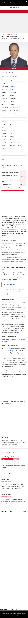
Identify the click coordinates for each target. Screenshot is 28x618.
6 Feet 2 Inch (13, 92)
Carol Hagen (10, 350)
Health (21, 11)
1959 (16, 76)
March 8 (12, 76)
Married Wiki (14, 8)
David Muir (12, 284)
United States (13, 86)
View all (25, 511)
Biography (3, 11)
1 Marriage (9, 188)
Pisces (11, 89)
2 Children (19, 188)
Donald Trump (18, 330)
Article (12, 11)
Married (17, 11)
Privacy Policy (17, 2)
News (8, 11)
